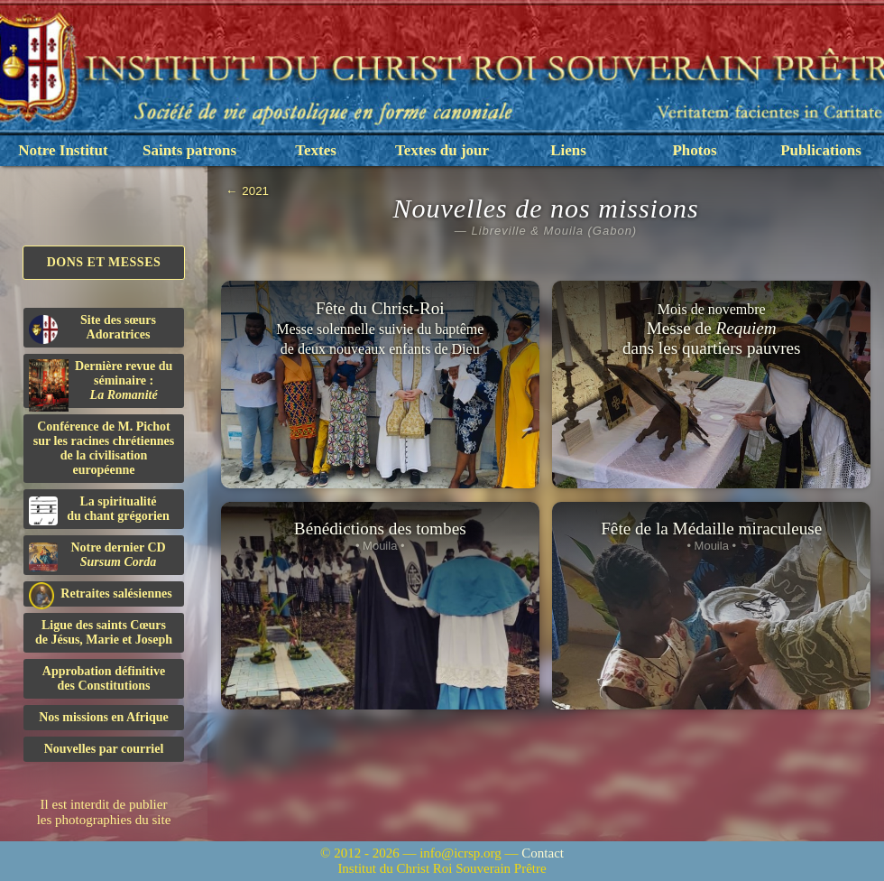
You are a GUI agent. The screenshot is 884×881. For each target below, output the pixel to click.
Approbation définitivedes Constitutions (103, 678)
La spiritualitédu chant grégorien (99, 510)
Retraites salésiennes (100, 594)
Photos (694, 150)
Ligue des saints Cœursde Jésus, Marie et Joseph (103, 632)
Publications (820, 150)
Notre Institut (62, 150)
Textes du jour (442, 150)
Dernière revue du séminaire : (100, 383)
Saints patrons (189, 150)
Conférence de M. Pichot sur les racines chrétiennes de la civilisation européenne (103, 448)
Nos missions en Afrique (104, 717)
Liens (568, 150)
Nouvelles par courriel (104, 749)
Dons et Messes (104, 262)
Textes (315, 150)
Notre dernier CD (97, 556)
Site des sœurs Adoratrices (92, 328)
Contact (542, 853)
